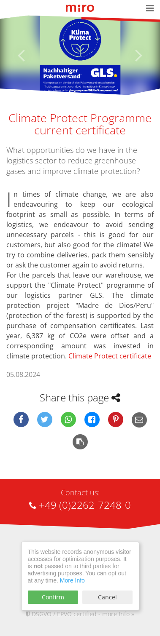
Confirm (53, 597)
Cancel (107, 597)
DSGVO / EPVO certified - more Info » (80, 614)
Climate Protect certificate (109, 356)
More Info (72, 580)
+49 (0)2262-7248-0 (80, 505)
